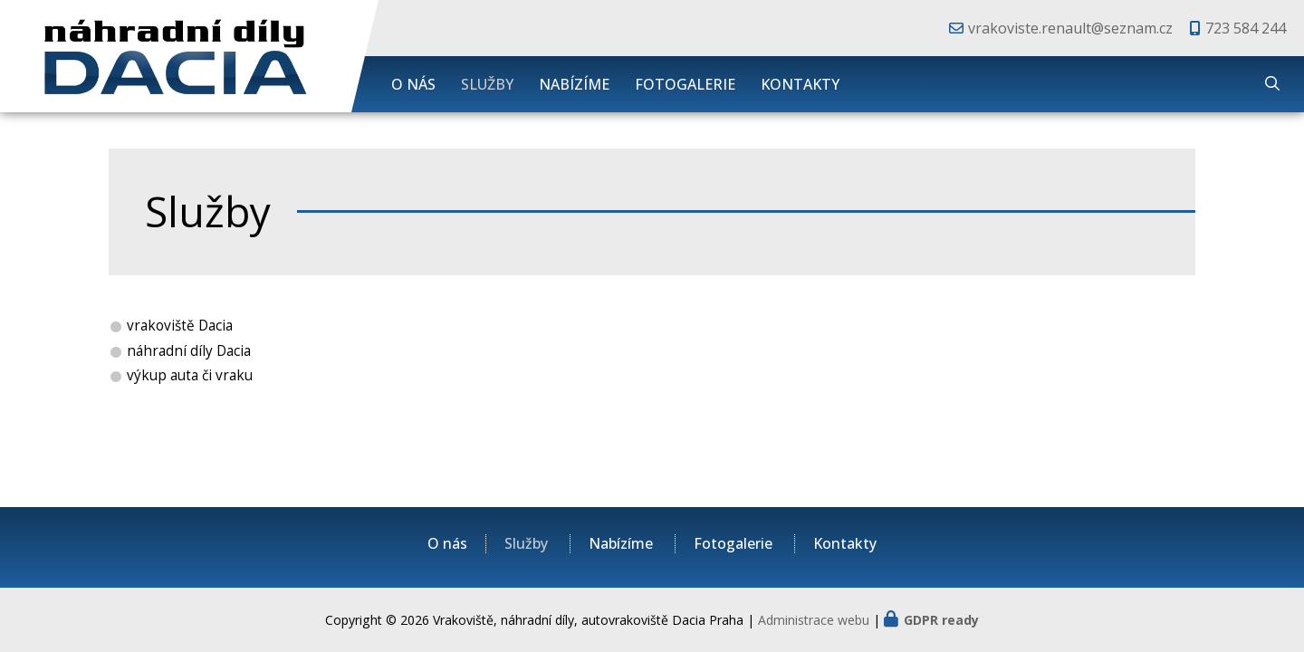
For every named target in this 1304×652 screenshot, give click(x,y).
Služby (487, 84)
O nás (413, 84)
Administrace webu (813, 619)
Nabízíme (574, 84)
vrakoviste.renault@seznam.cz (1070, 28)
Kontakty (800, 84)
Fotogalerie (685, 84)
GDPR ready (941, 619)
